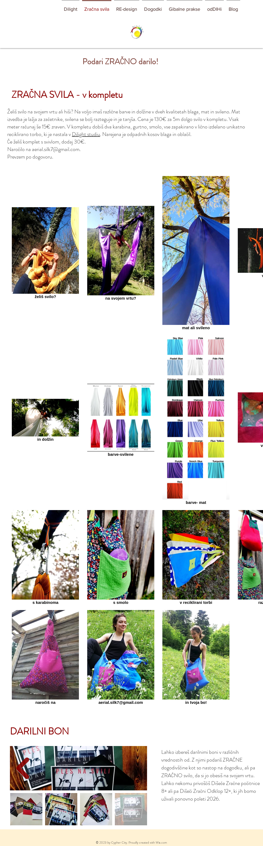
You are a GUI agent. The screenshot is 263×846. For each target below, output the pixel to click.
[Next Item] (22, 768)
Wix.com (161, 842)
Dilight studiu (86, 134)
